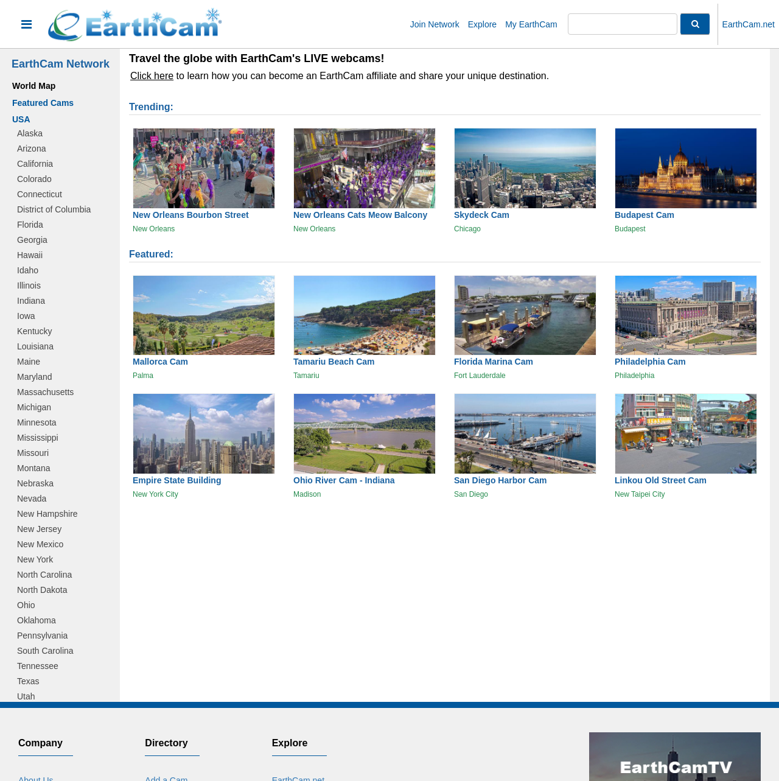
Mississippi (37, 438)
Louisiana (35, 346)
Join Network (434, 24)
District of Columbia (54, 209)
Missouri (33, 453)
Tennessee (37, 666)
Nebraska (35, 483)
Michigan (34, 407)
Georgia (32, 240)
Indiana (31, 301)
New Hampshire (47, 514)
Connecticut (39, 194)
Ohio (26, 605)
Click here (151, 76)
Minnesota (37, 422)
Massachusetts (45, 392)
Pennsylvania (42, 635)
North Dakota (42, 590)
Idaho (27, 270)
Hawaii (30, 255)
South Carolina (45, 651)
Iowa (26, 316)
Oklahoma (36, 620)
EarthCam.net (748, 24)
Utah (26, 696)
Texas (28, 681)
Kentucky (34, 331)
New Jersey (39, 529)
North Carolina (44, 575)
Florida (30, 224)
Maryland (34, 377)
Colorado (34, 179)
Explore (482, 24)
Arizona (31, 148)
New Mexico (40, 544)
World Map (33, 86)
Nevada (31, 498)
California (35, 164)
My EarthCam (531, 24)
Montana (33, 468)
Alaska (30, 133)
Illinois (29, 285)
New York (35, 559)
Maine (28, 361)
